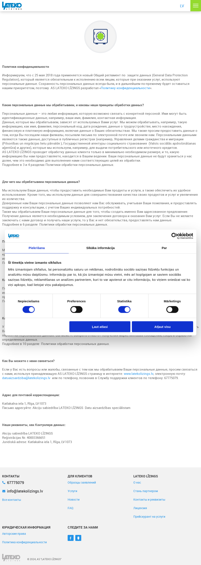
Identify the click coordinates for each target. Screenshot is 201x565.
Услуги (72, 491)
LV (182, 5)
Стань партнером (145, 491)
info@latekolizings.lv (22, 491)
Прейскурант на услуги (149, 516)
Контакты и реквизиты (149, 499)
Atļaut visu (162, 326)
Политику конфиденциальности (125, 88)
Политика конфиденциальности (24, 542)
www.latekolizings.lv (138, 373)
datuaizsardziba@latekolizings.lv (26, 378)
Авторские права (14, 534)
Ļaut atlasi (100, 326)
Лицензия (140, 508)
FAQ (70, 508)
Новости (74, 499)
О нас (137, 482)
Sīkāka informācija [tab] (100, 248)
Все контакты (11, 500)
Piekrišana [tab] (37, 248)
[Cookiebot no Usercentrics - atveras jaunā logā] (174, 236)
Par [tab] (164, 248)
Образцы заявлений (82, 482)
